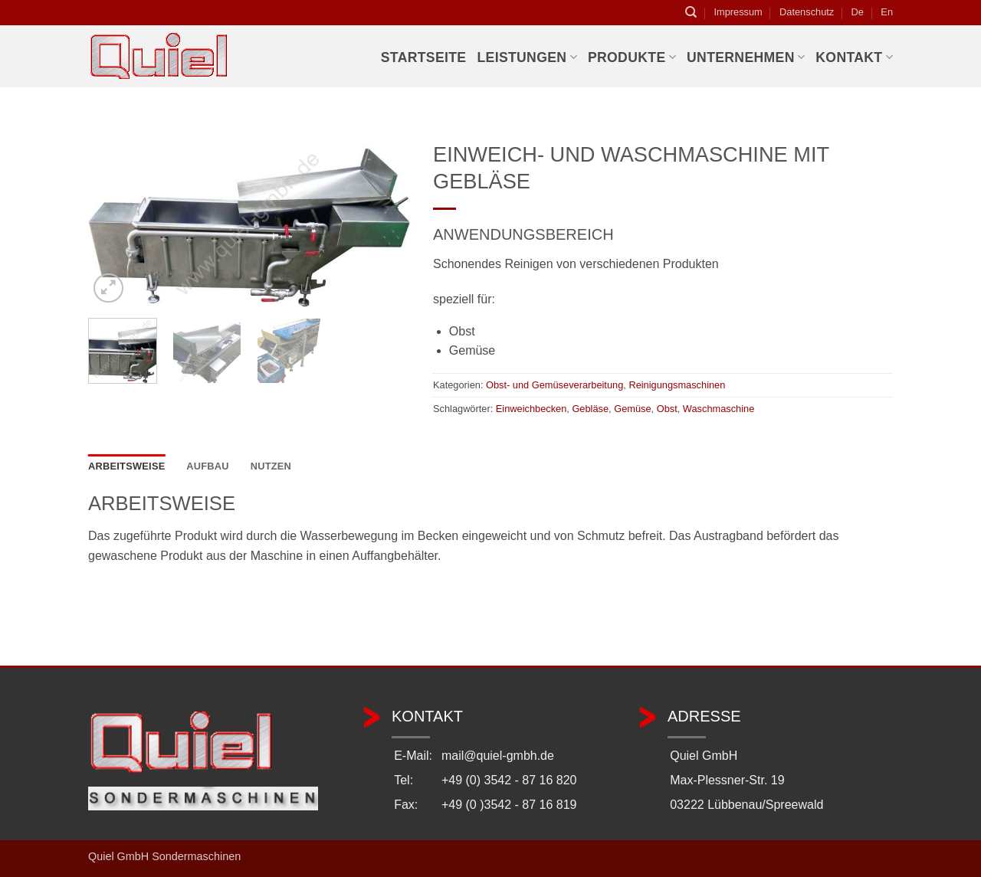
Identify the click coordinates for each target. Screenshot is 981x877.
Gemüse (632, 408)
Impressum (738, 12)
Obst (667, 408)
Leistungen (526, 57)
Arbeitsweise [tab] (126, 466)
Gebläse (590, 408)
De (857, 12)
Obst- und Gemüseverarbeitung (554, 385)
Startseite (424, 57)
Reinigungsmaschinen (676, 385)
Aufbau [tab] (207, 466)
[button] (108, 288)
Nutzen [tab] (271, 466)
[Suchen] (691, 12)
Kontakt (854, 57)
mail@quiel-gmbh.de (497, 755)
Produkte (632, 57)
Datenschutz (806, 12)
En (887, 12)
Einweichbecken (531, 408)
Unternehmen (746, 57)
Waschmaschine (718, 408)
